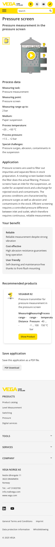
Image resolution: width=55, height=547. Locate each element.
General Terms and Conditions (17, 521)
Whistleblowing (40, 529)
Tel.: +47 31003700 (11, 488)
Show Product (28, 336)
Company (8, 458)
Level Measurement (12, 407)
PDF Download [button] (12, 367)
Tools (6, 436)
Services (7, 447)
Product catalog (10, 402)
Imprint (39, 521)
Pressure (6, 418)
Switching (7, 412)
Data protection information (16, 529)
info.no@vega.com (11, 491)
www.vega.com (9, 495)
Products (8, 396)
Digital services (9, 423)
